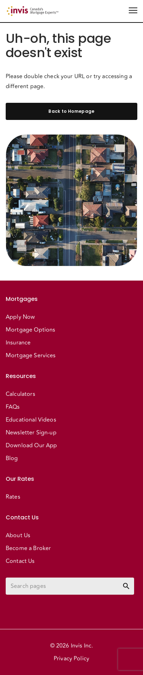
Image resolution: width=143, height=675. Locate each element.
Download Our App (31, 445)
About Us (18, 535)
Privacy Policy (71, 658)
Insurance (18, 342)
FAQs (13, 407)
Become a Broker (28, 548)
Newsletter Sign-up (31, 432)
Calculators (20, 394)
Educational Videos (31, 419)
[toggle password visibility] (126, 586)
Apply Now (20, 317)
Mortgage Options (30, 330)
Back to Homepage (71, 111)
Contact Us (20, 561)
